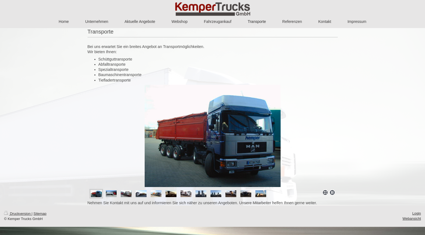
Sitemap (39, 214)
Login (416, 213)
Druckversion (18, 214)
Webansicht (411, 218)
